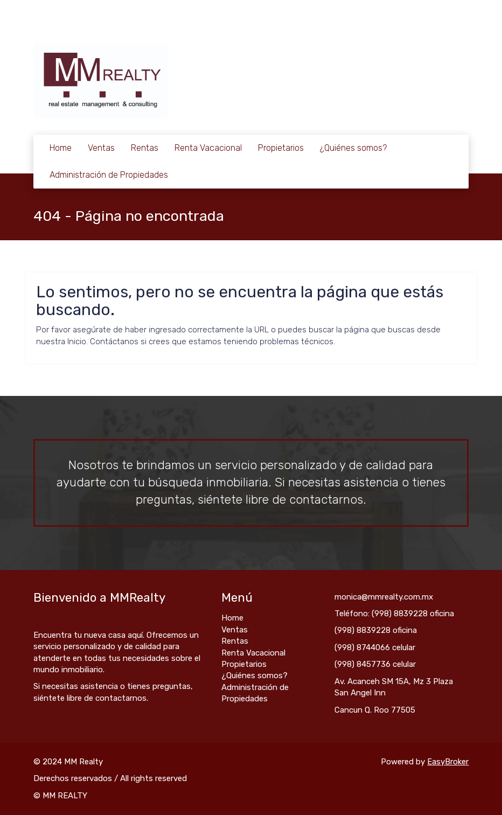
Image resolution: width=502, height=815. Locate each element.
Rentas (144, 148)
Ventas (101, 148)
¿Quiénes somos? (353, 148)
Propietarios (281, 148)
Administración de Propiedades (109, 175)
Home (61, 148)
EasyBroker (448, 762)
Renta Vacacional (208, 148)
